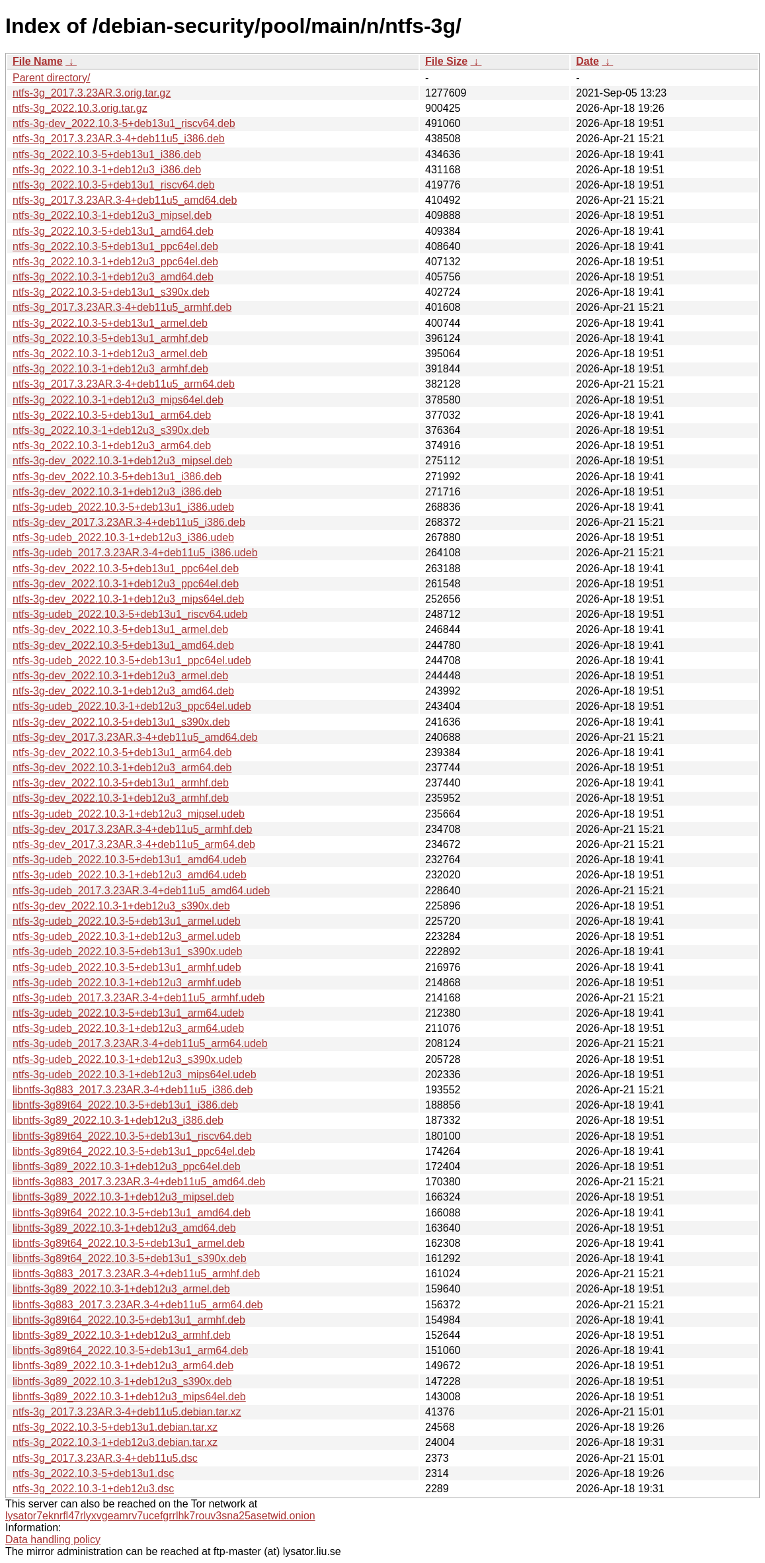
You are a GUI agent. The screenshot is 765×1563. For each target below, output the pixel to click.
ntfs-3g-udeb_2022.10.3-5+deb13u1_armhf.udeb (127, 967)
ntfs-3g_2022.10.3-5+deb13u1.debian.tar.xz (115, 1427)
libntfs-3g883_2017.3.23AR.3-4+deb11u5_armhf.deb (136, 1273)
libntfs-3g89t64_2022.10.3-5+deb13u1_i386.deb (125, 1105)
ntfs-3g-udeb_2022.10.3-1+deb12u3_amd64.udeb (130, 874)
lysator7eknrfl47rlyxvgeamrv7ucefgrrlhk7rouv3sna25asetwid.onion (160, 1515)
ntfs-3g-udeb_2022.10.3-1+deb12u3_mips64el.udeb (135, 1074)
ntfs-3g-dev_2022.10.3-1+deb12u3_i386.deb (117, 491)
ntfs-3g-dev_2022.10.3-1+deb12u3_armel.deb (120, 675)
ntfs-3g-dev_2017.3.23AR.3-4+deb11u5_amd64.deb (135, 737)
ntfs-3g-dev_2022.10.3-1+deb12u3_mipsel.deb (122, 460)
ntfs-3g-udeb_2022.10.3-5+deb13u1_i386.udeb (123, 507)
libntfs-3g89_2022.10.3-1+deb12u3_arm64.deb (123, 1365)
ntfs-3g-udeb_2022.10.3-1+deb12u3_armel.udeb (127, 936)
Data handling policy (53, 1539)
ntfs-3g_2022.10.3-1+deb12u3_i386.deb (107, 169)
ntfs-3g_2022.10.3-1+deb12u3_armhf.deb (110, 368)
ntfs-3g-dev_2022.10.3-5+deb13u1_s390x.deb (121, 722)
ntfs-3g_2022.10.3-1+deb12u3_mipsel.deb (112, 215)
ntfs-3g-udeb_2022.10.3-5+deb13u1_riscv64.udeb (130, 614)
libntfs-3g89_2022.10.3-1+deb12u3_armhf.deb (122, 1335)
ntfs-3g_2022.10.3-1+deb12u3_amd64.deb (113, 276)
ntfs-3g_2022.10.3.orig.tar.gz (80, 108)
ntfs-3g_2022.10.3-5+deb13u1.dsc (93, 1473)
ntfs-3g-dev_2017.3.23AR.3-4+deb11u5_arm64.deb (134, 844)
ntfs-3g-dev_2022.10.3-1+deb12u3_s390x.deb (121, 905)
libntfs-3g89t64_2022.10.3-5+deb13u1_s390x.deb (130, 1258)
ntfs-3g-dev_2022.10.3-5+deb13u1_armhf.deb (121, 782)
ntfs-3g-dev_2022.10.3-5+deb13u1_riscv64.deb (124, 123)
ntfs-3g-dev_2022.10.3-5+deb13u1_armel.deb (120, 629)
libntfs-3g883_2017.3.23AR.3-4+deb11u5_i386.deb (133, 1089)
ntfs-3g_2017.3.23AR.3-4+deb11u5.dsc (105, 1458)
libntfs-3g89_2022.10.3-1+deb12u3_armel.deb (121, 1288)
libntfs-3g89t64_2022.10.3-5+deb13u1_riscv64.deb (132, 1136)
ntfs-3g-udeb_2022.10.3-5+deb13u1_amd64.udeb (130, 859)
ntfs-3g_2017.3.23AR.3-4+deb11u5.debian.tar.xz (127, 1411)
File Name (38, 61)
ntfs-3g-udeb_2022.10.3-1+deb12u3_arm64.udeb (128, 1028)
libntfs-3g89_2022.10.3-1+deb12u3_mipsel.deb (123, 1197)
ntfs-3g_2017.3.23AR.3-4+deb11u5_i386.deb (119, 138)
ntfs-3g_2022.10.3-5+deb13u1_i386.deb (107, 154)
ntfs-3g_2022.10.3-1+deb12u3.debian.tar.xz (115, 1442)
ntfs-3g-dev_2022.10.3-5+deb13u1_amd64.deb (123, 645)
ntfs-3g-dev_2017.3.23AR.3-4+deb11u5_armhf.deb (132, 829)
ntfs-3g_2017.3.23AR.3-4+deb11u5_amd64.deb (125, 200)
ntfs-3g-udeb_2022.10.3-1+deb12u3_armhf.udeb (127, 982)
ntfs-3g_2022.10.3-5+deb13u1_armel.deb (110, 323)
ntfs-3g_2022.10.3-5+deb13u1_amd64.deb (113, 231)
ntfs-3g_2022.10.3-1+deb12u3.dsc (93, 1488)
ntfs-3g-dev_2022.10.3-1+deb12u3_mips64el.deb (128, 599)
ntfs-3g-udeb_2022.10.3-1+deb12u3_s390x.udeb (127, 1059)
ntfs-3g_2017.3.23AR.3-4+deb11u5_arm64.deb (124, 384)
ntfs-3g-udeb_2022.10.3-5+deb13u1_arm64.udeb (128, 1013)
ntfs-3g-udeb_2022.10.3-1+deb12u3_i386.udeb (123, 537)
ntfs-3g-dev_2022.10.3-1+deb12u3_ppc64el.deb (126, 583)
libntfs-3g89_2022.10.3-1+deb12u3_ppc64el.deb (127, 1166)
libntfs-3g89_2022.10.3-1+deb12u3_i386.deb (118, 1120)
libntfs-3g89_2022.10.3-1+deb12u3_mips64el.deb (129, 1396)
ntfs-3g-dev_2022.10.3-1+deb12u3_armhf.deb (121, 798)
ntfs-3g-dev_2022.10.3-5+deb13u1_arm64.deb (122, 752)
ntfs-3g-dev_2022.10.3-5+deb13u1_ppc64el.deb (126, 568)
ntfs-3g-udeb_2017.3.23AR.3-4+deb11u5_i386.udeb (135, 552)
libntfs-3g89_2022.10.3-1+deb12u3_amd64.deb (124, 1228)
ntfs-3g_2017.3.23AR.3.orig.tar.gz (92, 93)
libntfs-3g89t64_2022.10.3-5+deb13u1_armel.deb (129, 1243)
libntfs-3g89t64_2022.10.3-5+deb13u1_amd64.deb (132, 1212)
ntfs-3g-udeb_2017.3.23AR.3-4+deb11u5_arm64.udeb (140, 1043)
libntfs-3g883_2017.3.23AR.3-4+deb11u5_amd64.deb (139, 1181)
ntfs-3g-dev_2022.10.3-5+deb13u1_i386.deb (117, 476)
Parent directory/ (51, 77)
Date (587, 61)
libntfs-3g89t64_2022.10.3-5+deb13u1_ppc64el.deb (134, 1151)
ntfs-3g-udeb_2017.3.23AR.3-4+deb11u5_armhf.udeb (138, 997)
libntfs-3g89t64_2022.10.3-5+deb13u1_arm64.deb (130, 1350)
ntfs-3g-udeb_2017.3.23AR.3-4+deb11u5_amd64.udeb (141, 890)
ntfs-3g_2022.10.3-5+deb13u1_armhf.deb (110, 338)
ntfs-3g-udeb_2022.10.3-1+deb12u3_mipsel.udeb (129, 814)
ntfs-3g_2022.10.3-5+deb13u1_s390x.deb (111, 292)
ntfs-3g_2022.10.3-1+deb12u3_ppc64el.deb (115, 261)
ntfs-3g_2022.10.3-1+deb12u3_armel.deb (110, 353)
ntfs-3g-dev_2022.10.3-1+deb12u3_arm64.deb (122, 767)
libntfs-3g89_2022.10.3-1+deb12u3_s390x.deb (122, 1381)
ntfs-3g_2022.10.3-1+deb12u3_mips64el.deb (118, 399)
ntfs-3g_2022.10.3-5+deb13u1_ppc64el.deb (115, 246)
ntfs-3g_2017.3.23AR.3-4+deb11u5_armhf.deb (122, 307)
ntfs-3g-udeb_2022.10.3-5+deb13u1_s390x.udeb (127, 951)
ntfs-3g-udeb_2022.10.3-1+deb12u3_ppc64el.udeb (132, 706)
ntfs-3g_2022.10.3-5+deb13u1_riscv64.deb (114, 184)
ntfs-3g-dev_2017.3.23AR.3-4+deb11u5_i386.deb (129, 522)
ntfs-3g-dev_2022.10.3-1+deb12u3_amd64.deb (123, 691)
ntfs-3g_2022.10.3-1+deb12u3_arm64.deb (112, 445)
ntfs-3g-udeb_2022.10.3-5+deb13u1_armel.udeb (127, 921)
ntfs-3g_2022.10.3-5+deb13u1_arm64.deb (112, 415)
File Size (446, 61)
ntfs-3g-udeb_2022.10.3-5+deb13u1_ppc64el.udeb (132, 660)
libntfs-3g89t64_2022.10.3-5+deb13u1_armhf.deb (129, 1320)
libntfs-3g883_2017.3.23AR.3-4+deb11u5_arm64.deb (138, 1304)
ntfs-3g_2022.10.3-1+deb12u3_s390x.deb (111, 430)
